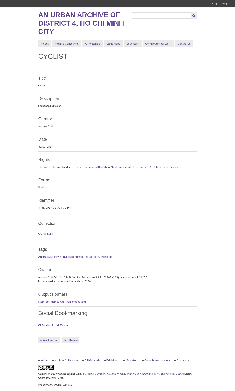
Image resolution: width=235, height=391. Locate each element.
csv (48, 301)
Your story (133, 43)
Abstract (43, 256)
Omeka (67, 384)
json (68, 301)
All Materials (92, 43)
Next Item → (70, 340)
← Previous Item (49, 340)
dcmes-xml (57, 301)
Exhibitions (113, 43)
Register (227, 3)
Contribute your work (158, 43)
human (79, 256)
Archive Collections (66, 43)
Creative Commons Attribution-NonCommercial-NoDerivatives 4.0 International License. (126, 166)
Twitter (62, 325)
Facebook (46, 325)
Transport (106, 256)
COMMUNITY (47, 233)
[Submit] (194, 15)
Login (215, 3)
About (45, 43)
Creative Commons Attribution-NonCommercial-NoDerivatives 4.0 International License (134, 373)
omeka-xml (79, 301)
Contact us (184, 43)
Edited (70, 256)
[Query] (161, 15)
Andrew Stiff (57, 256)
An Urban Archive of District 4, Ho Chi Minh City (81, 23)
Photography (91, 256)
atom (41, 301)
